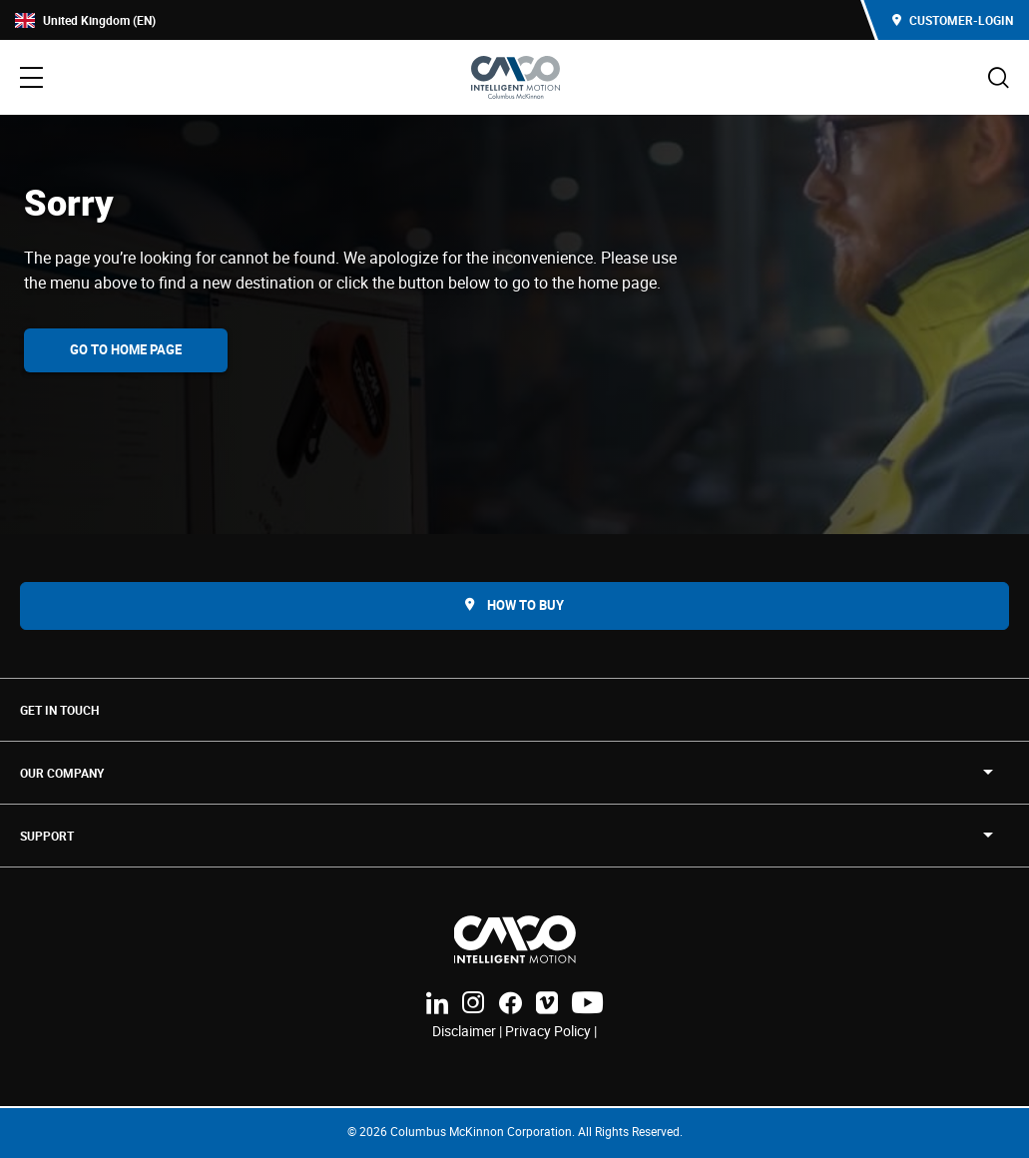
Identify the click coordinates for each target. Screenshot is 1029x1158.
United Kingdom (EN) (85, 20)
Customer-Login (952, 20)
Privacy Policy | (551, 1030)
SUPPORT (47, 836)
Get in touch (59, 710)
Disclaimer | (468, 1030)
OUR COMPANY (62, 773)
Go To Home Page (126, 349)
